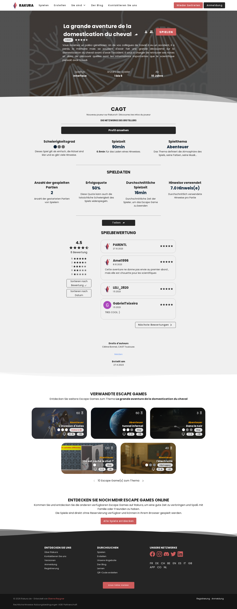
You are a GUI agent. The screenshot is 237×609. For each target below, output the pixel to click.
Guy (139, 430)
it (185, 563)
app (153, 567)
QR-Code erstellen (107, 572)
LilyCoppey (165, 465)
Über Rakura (51, 552)
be (169, 563)
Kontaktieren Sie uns (55, 556)
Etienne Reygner (56, 598)
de (157, 563)
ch (163, 563)
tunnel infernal (132, 426)
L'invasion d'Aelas (71, 426)
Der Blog (101, 564)
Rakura (76, 430)
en (175, 563)
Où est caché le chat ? (98, 461)
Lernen (100, 568)
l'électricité (165, 461)
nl (165, 567)
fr (152, 563)
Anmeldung (50, 564)
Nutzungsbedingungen (46, 604)
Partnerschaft (70, 604)
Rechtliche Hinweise (23, 604)
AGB (60, 604)
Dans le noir (194, 426)
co (159, 567)
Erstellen (101, 556)
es (180, 563)
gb (190, 563)
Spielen (101, 552)
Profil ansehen (118, 130)
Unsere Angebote (106, 560)
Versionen (50, 560)
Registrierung (51, 568)
